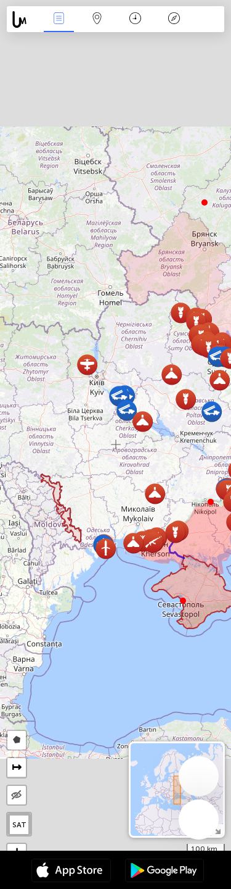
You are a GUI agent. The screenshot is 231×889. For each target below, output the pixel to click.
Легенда (174, 19)
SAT (19, 824)
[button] (211, 502)
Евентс (58, 19)
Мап (97, 19)
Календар (135, 19)
